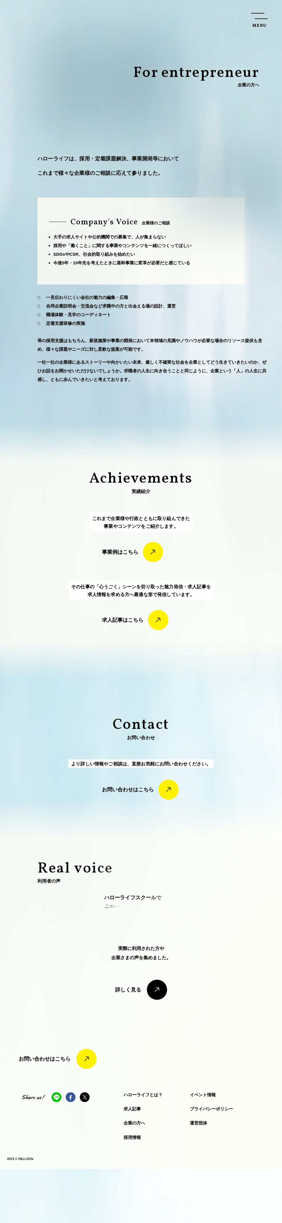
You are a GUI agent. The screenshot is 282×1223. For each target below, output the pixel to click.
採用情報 (132, 1190)
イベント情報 (203, 1148)
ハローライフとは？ (143, 1148)
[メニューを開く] (259, 19)
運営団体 (198, 1176)
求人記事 (132, 1162)
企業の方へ (134, 1176)
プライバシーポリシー (211, 1162)
